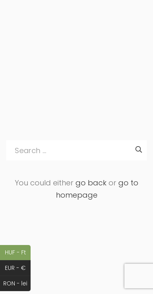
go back (90, 183)
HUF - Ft (18, 253)
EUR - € (18, 268)
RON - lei (17, 284)
